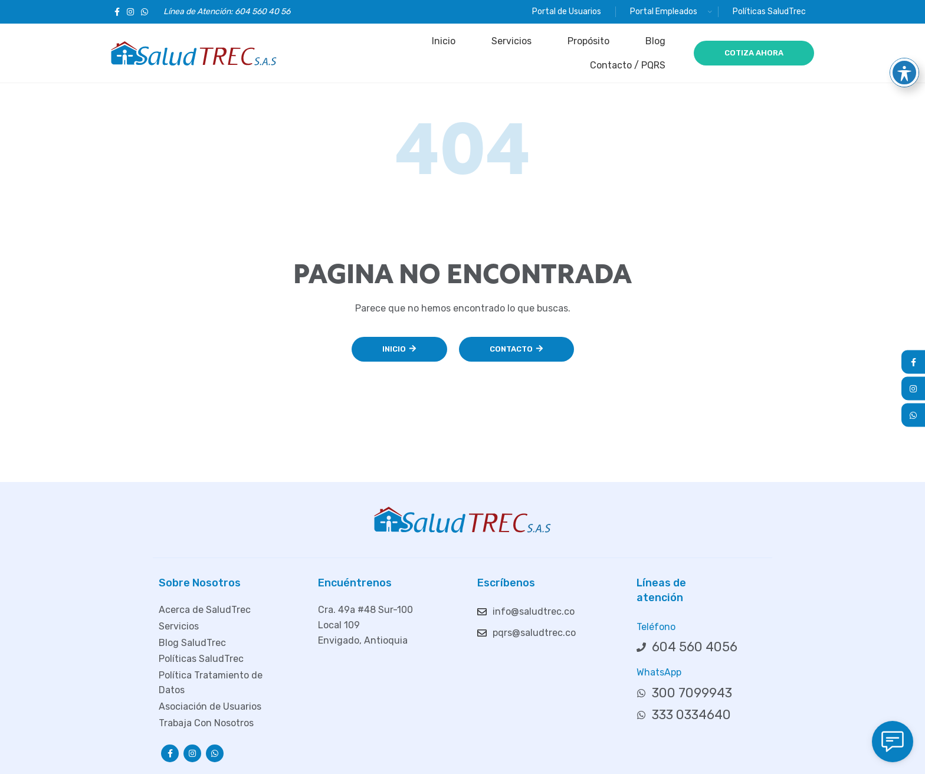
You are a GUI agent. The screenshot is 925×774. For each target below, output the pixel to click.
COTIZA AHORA (753, 52)
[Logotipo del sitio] (194, 52)
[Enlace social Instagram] (130, 11)
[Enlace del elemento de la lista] (223, 610)
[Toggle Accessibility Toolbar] (904, 45)
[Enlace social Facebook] (117, 11)
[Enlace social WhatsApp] (144, 11)
